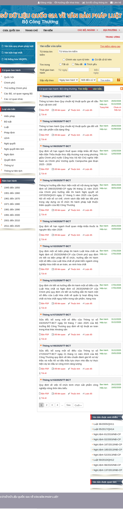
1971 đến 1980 (12, 204)
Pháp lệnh (9, 132)
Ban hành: (104, 101)
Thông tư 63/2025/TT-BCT (56, 380)
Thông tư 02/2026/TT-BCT (56, 246)
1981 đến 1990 (12, 209)
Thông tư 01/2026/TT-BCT (56, 280)
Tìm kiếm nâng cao (110, 46)
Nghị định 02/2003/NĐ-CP (107, 439)
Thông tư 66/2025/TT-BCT (56, 345)
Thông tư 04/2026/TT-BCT (56, 221)
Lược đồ (88, 110)
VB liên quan (59, 110)
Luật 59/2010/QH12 (103, 460)
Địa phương (111, 30)
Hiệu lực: (103, 104)
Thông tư (9, 165)
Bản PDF (45, 110)
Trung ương (113, 37)
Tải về (43, 114)
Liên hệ (115, 2)
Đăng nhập (45, 2)
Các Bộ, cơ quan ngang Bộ (18, 93)
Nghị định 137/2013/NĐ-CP (107, 470)
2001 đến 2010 (12, 220)
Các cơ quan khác (13, 99)
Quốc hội (9, 77)
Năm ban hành (9, 181)
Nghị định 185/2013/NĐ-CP (107, 449)
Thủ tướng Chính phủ (15, 88)
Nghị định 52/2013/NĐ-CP (107, 454)
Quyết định (10, 160)
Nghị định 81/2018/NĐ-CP (107, 434)
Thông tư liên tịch (13, 171)
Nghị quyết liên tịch (14, 149)
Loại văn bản (8, 109)
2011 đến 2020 (12, 226)
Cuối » (78, 405)
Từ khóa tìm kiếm (46, 53)
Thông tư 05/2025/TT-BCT (56, 180)
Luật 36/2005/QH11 (103, 424)
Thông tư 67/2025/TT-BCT (56, 314)
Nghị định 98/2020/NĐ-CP (107, 465)
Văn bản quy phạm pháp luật (18, 46)
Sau (68, 405)
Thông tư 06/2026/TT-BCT (56, 146)
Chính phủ (9, 82)
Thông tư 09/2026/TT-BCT (56, 121)
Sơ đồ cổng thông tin (95, 2)
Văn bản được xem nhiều (105, 417)
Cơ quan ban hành (11, 70)
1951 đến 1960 (12, 193)
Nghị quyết (9, 143)
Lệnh (6, 138)
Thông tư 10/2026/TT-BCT (56, 96)
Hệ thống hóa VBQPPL (15, 59)
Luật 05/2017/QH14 (103, 429)
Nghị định (9, 154)
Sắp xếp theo (47, 80)
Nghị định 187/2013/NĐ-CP (107, 444)
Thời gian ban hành (47, 71)
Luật (6, 127)
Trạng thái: (104, 107)
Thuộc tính (75, 110)
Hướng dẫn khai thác (67, 2)
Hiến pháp (9, 116)
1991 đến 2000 (12, 215)
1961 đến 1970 (12, 198)
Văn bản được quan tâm (104, 482)
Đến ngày (96, 71)
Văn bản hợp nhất (13, 53)
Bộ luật (7, 121)
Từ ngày (62, 70)
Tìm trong (45, 64)
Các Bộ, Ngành (88, 30)
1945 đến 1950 (12, 187)
